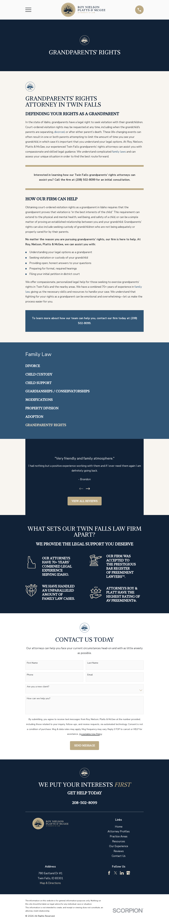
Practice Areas (118, 836)
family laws (119, 152)
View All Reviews (84, 501)
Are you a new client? (38, 686)
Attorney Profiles (119, 831)
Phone (30, 675)
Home (118, 827)
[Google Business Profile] (128, 873)
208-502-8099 (84, 802)
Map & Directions (50, 883)
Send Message (84, 745)
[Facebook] (109, 873)
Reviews (119, 851)
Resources (118, 841)
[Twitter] (115, 873)
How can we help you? (38, 698)
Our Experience (118, 846)
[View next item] (88, 489)
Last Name (92, 663)
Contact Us (119, 856)
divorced (59, 132)
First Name (32, 663)
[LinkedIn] (122, 873)
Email (90, 675)
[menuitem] (84, 366)
